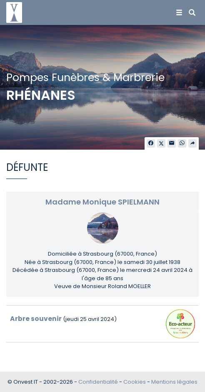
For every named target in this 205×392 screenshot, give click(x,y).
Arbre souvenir (36, 318)
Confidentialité (98, 382)
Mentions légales (174, 382)
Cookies (134, 382)
